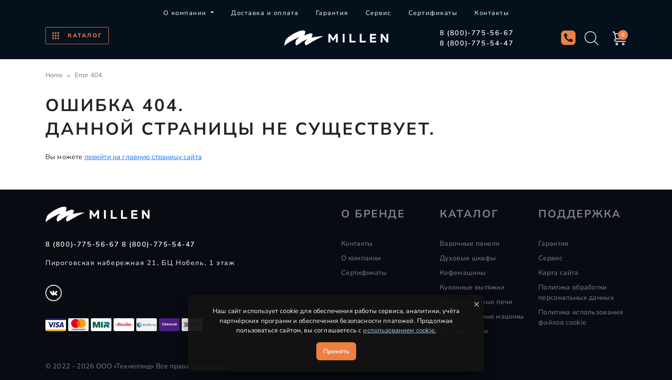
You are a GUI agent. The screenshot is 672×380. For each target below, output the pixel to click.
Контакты (491, 13)
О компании (361, 258)
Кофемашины (463, 272)
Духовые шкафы (468, 258)
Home (54, 75)
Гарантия (332, 13)
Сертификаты (433, 13)
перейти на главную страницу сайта (143, 157)
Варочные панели (470, 243)
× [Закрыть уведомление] (477, 304)
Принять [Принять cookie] (336, 351)
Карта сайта (558, 272)
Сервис (378, 13)
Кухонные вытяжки (472, 287)
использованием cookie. (399, 330)
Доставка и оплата (265, 13)
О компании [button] (186, 13)
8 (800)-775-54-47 (476, 43)
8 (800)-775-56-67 (476, 33)
